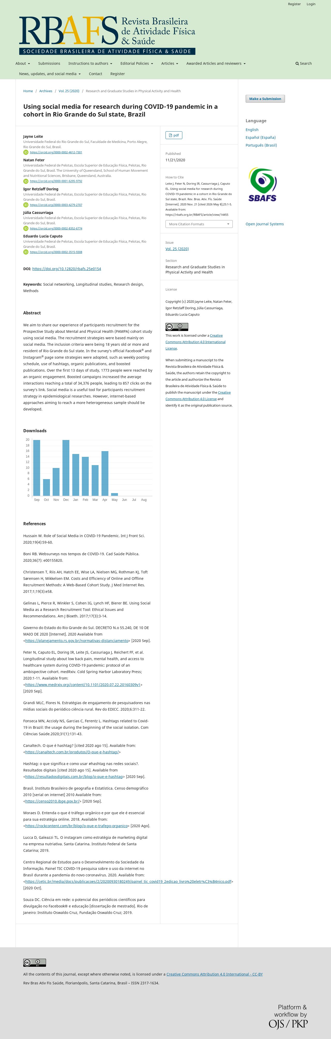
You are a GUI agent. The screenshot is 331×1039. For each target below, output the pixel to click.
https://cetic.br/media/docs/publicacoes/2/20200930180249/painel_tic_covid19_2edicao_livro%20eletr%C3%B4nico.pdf (128, 881)
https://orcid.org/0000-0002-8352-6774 (56, 228)
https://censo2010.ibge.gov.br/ (52, 801)
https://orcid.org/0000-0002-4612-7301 (56, 152)
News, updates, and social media (48, 73)
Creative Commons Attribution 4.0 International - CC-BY (215, 974)
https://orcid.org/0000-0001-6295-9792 (56, 181)
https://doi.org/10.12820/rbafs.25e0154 (66, 268)
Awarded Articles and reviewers (214, 63)
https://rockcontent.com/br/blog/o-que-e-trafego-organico (76, 825)
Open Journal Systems (265, 223)
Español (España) (261, 137)
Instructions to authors (89, 63)
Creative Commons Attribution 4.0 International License (195, 342)
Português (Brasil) (261, 145)
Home (28, 91)
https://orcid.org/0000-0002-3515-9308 (56, 252)
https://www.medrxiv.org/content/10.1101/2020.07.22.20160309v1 (82, 684)
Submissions (49, 63)
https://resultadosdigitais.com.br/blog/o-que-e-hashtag (74, 776)
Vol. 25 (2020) (69, 91)
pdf (176, 135)
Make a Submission (265, 98)
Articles (168, 63)
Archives (45, 91)
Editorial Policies (135, 63)
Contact (95, 73)
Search (304, 63)
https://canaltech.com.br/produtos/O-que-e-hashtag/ (72, 751)
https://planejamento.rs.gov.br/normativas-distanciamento (76, 640)
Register (117, 73)
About (21, 63)
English (252, 129)
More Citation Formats (186, 224)
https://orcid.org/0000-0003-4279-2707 (56, 205)
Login (311, 4)
